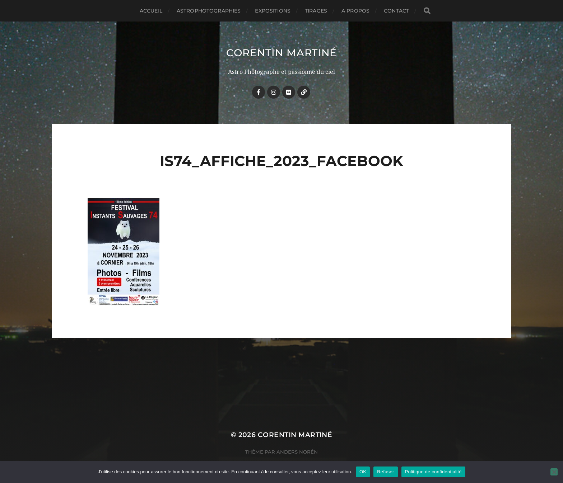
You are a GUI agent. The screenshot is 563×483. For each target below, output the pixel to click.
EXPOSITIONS (272, 11)
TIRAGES (316, 11)
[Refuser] (554, 471)
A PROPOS (355, 11)
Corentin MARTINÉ (281, 53)
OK (362, 471)
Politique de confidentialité (433, 471)
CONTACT (396, 11)
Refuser (385, 471)
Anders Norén (297, 452)
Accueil (151, 11)
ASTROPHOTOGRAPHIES (209, 11)
